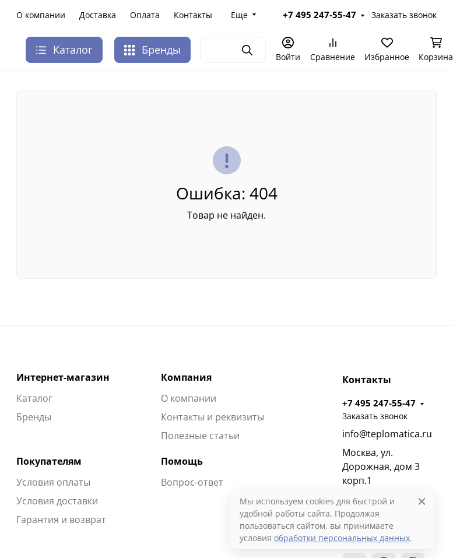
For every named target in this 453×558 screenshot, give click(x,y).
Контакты (193, 14)
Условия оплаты (53, 482)
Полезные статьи (200, 435)
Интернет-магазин (63, 377)
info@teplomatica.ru (387, 433)
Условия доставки (57, 500)
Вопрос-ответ (192, 482)
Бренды (152, 50)
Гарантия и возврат (61, 519)
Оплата (145, 14)
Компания (186, 377)
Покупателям (49, 461)
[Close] (422, 501)
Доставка (97, 14)
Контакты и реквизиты (212, 416)
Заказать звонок (404, 14)
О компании (40, 14)
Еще (239, 14)
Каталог (34, 398)
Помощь (182, 461)
